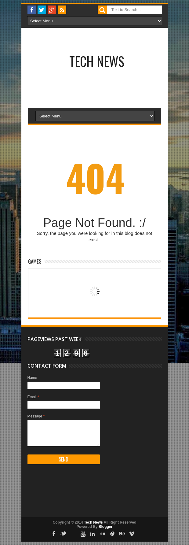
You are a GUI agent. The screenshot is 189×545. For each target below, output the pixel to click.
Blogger (105, 527)
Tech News (96, 61)
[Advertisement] (76, 86)
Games (35, 261)
